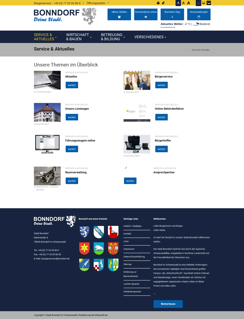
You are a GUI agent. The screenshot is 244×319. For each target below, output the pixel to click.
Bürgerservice (164, 76)
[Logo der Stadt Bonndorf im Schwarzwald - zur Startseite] (65, 15)
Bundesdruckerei (133, 155)
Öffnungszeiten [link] (96, 3)
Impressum (129, 249)
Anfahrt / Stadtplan (133, 226)
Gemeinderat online (146, 14)
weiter (72, 85)
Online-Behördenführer (169, 108)
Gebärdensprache (132, 291)
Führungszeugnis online (80, 140)
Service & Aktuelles (44, 36)
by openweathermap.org (168, 27)
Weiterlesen (168, 304)
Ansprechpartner (164, 172)
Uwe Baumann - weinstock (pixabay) (47, 188)
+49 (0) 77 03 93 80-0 (67, 3)
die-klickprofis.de (100, 315)
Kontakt (127, 233)
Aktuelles (71, 76)
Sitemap (127, 264)
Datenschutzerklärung (134, 256)
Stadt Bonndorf (132, 92)
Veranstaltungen (199, 14)
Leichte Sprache (131, 284)
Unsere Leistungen (77, 108)
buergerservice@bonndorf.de (55, 258)
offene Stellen (119, 14)
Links (126, 241)
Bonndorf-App (172, 14)
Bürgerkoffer (163, 140)
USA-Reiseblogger (43, 91)
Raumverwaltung (76, 172)
